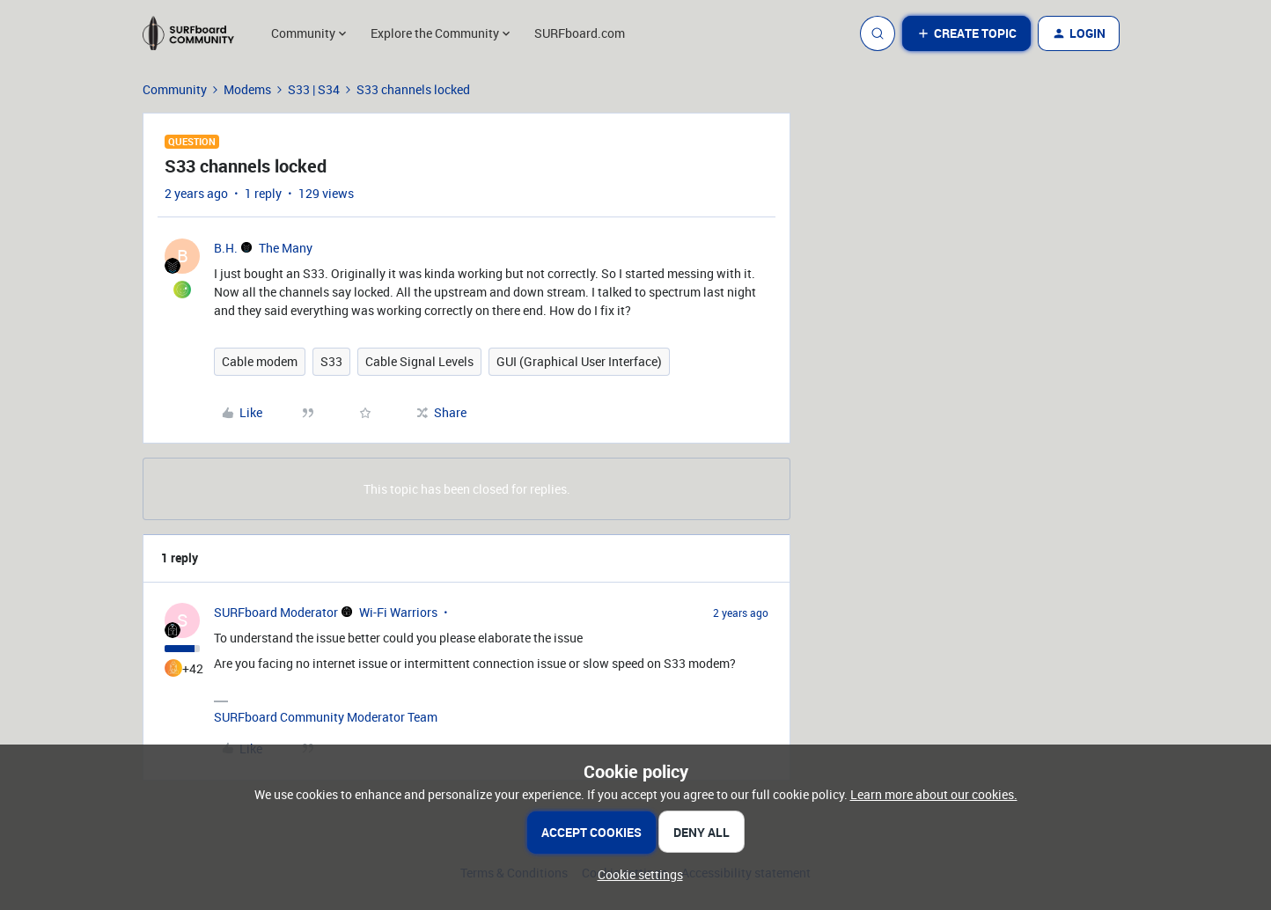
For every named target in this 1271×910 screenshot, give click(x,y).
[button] (966, 33)
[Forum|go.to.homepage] (196, 33)
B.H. (226, 247)
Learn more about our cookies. (934, 794)
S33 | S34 (314, 89)
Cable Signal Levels (419, 361)
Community (175, 89)
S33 (331, 361)
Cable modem (260, 361)
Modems (247, 89)
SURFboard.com (579, 33)
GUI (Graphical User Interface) (579, 361)
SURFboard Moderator (276, 612)
